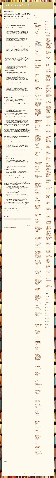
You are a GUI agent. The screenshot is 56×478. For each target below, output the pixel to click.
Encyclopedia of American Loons (37, 143)
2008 (46, 319)
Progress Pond (37, 312)
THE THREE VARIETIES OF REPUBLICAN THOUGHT (48, 247)
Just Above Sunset (38, 196)
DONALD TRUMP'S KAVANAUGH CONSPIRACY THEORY (48, 165)
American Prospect (38, 60)
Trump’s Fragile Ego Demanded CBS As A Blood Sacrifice (38, 104)
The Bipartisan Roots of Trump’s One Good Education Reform (38, 292)
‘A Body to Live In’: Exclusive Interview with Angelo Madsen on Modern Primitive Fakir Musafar (38, 112)
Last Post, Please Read (38, 453)
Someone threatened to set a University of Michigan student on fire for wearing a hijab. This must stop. (38, 386)
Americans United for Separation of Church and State (38, 63)
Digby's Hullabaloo (38, 125)
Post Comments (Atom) (12, 227)
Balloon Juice (37, 74)
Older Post (28, 225)
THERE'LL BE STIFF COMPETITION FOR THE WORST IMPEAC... (48, 71)
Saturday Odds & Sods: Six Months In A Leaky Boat (38, 149)
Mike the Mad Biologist (37, 233)
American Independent (37, 54)
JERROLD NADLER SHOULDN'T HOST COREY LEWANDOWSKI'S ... (48, 147)
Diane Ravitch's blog (38, 120)
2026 (46, 21)
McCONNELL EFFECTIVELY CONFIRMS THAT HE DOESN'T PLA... (49, 41)
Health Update (37, 211)
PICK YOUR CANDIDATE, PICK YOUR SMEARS (48, 175)
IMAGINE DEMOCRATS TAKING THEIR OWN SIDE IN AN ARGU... (49, 271)
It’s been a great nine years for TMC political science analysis (38, 243)
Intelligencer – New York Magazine (38, 190)
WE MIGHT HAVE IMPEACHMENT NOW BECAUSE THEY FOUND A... (48, 90)
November (47, 35)
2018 (46, 304)
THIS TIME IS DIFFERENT (48, 80)
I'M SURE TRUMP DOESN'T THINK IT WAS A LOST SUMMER (48, 282)
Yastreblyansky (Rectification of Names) (37, 447)
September (47, 38)
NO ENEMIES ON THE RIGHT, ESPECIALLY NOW (48, 61)
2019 (46, 32)
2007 (46, 321)
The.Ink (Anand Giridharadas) (37, 404)
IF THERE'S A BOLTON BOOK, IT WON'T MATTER (48, 196)
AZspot (36, 69)
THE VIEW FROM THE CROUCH (48, 143)
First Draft (37, 147)
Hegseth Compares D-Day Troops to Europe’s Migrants (38, 186)
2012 (46, 313)
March (47, 299)
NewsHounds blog (38, 260)
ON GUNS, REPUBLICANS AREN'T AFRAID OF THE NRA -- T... (48, 184)
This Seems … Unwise (38, 126)
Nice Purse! (36, 32)
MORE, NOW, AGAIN (48, 86)
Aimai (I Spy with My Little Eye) (38, 26)
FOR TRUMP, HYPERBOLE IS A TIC (49, 256)
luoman (27, 473)
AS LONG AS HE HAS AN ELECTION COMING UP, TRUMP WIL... (48, 243)
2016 (46, 307)
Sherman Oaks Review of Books (37, 367)
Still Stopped (37, 197)
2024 (46, 24)
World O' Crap (37, 435)
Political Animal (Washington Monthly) (37, 289)
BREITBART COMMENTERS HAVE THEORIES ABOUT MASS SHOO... (49, 287)
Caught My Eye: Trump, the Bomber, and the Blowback (38, 327)
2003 (46, 327)
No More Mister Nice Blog (18, 4)
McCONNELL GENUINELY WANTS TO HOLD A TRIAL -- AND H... (48, 57)
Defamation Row (37, 423)
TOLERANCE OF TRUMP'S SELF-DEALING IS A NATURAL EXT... (49, 266)
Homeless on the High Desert (37, 172)
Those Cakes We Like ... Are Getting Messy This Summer (38, 432)
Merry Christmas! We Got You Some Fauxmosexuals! (38, 437)
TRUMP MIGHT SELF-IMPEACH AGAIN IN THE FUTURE (48, 52)
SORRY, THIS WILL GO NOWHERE (48, 111)
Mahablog (36, 219)
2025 (46, 23)
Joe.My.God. (37, 192)
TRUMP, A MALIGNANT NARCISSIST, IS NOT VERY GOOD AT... (49, 213)
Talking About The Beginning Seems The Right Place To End (38, 262)
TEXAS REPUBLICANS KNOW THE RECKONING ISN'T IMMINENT (48, 276)
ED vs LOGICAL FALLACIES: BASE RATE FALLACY (38, 158)
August (47, 291)
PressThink (37, 307)
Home (18, 225)
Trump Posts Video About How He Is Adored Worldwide (38, 122)
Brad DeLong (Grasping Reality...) (38, 88)
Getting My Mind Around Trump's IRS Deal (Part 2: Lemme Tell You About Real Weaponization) (38, 357)
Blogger (34, 473)
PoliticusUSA (37, 295)
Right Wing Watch (38, 347)
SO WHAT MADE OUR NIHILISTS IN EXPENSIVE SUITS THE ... (48, 233)
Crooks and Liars (38, 102)
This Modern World (38, 409)
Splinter (36, 383)
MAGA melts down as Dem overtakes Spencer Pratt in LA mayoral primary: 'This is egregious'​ (38, 320)
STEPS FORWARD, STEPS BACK (48, 140)
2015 (46, 309)
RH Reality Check (38, 341)
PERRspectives (37, 279)
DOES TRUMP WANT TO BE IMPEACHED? (48, 99)
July (46, 293)
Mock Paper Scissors (38, 237)
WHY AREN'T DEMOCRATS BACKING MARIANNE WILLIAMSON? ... (48, 126)
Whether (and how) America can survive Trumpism (38, 49)
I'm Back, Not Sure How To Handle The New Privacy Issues (38, 28)
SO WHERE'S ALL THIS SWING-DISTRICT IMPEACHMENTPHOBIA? (48, 46)
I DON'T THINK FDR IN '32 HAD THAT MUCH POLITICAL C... (49, 108)
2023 (46, 26)
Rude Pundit (37, 354)
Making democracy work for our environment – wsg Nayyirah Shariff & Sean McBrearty (38, 138)
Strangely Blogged (38, 390)
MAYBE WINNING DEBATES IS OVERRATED (48, 179)
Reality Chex (37, 330)
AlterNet (36, 41)
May (46, 296)
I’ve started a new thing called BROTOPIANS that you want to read (38, 418)
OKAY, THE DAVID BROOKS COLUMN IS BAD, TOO (48, 66)
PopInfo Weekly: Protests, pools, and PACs (38, 303)
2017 (46, 306)
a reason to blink (13, 87)
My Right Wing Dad (38, 247)
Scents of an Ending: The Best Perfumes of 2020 (38, 369)
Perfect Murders (37, 401)
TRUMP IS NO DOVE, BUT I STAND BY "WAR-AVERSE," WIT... (48, 201)
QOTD (36, 154)
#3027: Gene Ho (37, 144)
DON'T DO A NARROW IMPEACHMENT (48, 77)
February (47, 301)
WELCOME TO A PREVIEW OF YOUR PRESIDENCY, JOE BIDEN (48, 103)
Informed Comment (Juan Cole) (38, 184)
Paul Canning (37, 275)
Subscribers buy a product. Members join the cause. (38, 309)
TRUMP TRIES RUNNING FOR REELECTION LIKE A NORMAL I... (48, 218)
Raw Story (36, 317)
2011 (45, 315)
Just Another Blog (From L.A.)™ (38, 206)
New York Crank (37, 251)
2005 (46, 324)
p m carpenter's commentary (37, 266)
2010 (46, 316)
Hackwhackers (37, 166)
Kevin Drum (37, 210)
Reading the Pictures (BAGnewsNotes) (38, 325)
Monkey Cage (37, 241)
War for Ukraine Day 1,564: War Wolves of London (38, 76)
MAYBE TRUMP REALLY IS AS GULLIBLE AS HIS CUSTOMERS (48, 252)
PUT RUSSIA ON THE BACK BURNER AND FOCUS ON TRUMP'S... (48, 228)
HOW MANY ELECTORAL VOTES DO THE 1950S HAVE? (49, 95)
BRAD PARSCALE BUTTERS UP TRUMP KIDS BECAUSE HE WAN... (49, 223)
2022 (46, 27)
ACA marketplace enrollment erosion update (37, 443)
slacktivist (36, 372)
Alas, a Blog (37, 31)
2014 (46, 310)
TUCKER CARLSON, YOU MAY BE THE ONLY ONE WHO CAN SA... (49, 153)
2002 (46, 329)
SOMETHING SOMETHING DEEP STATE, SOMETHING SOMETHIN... (48, 116)
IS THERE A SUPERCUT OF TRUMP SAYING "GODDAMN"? (48, 170)
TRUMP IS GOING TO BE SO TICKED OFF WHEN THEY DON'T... (49, 189)
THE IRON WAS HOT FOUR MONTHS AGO (48, 83)
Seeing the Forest (38, 361)
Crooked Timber (37, 98)
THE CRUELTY (48, 192)
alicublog (36, 35)
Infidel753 (36, 179)
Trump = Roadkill (37, 117)
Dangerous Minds (38, 109)
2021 (46, 29)
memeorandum (37, 226)
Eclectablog (37, 135)
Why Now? (37, 425)
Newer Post (6, 225)
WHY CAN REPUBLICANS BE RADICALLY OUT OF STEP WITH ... (48, 159)
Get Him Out (37, 81)
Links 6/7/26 (37, 234)
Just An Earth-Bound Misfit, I (37, 201)
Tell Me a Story (37, 400)
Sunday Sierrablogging (38, 176)
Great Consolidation (38, 162)
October (47, 36)
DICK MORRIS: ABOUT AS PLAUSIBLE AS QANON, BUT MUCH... (48, 260)
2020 (46, 30)
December (47, 33)
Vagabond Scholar (38, 410)
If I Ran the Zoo (37, 175)
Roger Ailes (36, 348)
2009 (46, 318)
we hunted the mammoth (37, 415)
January (47, 302)
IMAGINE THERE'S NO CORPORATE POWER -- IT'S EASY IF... (48, 121)
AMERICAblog (37, 47)
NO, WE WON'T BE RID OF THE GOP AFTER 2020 (49, 238)
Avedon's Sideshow (38, 65)
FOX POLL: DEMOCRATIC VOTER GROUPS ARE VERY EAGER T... (48, 132)
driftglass (36, 129)
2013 (46, 312)
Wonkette (36, 430)
